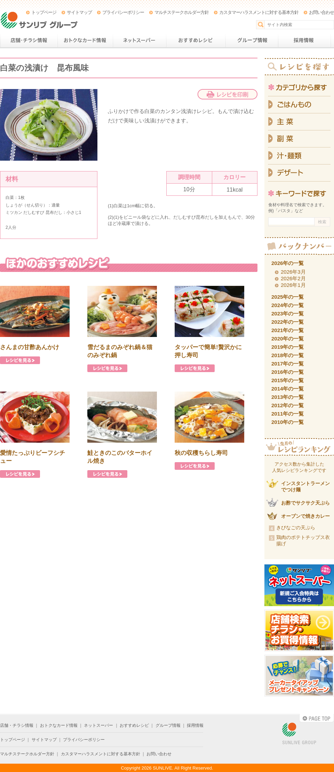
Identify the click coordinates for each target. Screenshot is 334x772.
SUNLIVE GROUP (299, 734)
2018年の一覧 (287, 355)
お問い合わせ (321, 12)
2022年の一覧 (287, 322)
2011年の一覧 (287, 414)
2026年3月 (293, 272)
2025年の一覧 (287, 297)
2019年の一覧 (287, 347)
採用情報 (304, 40)
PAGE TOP (316, 718)
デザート (299, 173)
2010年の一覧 (287, 422)
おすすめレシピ (195, 40)
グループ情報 (251, 40)
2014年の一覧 (287, 389)
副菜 (299, 138)
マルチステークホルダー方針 (181, 12)
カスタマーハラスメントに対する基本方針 (259, 12)
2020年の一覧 (287, 338)
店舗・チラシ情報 (28, 40)
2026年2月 (293, 278)
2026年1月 (293, 285)
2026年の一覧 (287, 263)
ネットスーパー (139, 40)
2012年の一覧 (287, 405)
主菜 (299, 121)
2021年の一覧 (287, 330)
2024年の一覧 (287, 305)
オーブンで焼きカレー (305, 516)
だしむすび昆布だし (193, 217)
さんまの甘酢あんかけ (29, 347)
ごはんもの (299, 104)
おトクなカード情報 (85, 40)
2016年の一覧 (287, 372)
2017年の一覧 (287, 364)
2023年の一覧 (287, 313)
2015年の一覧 (287, 380)
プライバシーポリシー (123, 12)
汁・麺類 (299, 155)
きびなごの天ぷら (295, 527)
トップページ (43, 12)
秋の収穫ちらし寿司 (201, 453)
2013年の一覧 (287, 397)
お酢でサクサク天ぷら (305, 503)
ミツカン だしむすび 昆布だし (34, 212)
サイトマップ (79, 12)
